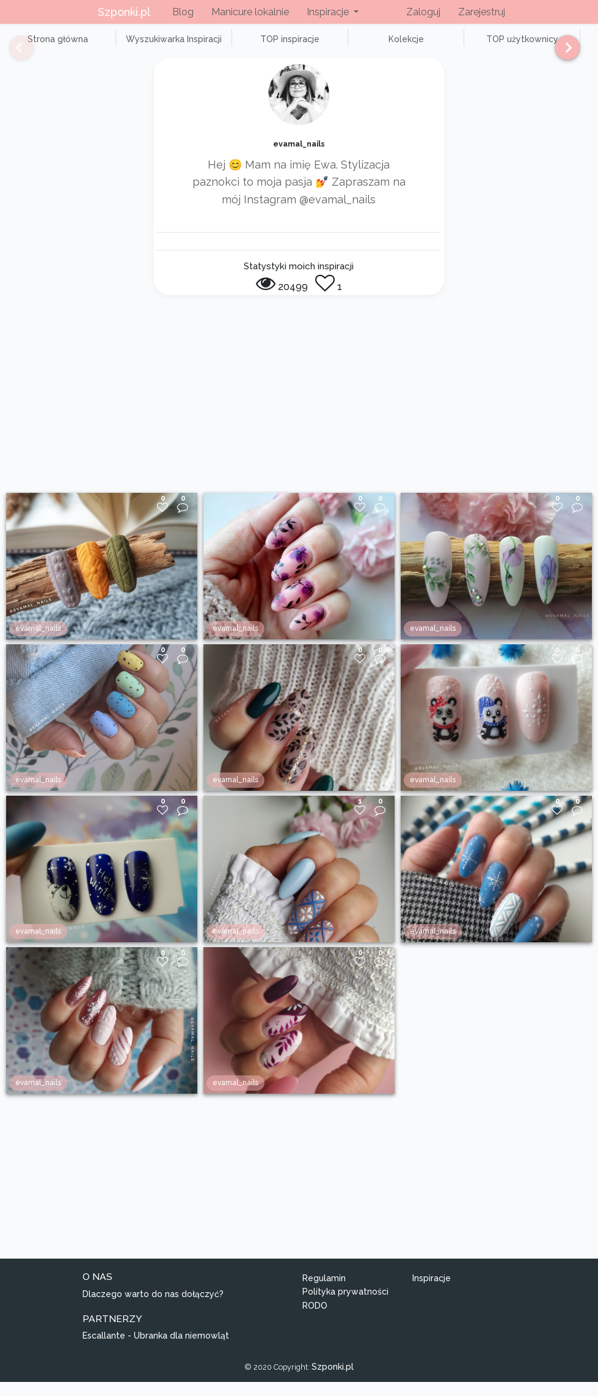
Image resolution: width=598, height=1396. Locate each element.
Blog (183, 12)
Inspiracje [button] (329, 12)
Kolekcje (342, 46)
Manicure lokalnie (250, 12)
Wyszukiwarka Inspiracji (146, 45)
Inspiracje (431, 1291)
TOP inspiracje (244, 46)
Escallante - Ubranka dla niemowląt (155, 1349)
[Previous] (12, 53)
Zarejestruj (481, 12)
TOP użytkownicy (440, 46)
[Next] (563, 53)
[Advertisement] (299, 414)
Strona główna (48, 46)
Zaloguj (423, 12)
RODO (314, 1319)
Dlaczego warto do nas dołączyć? (153, 1307)
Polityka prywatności (345, 1306)
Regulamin (324, 1291)
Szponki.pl (124, 11)
